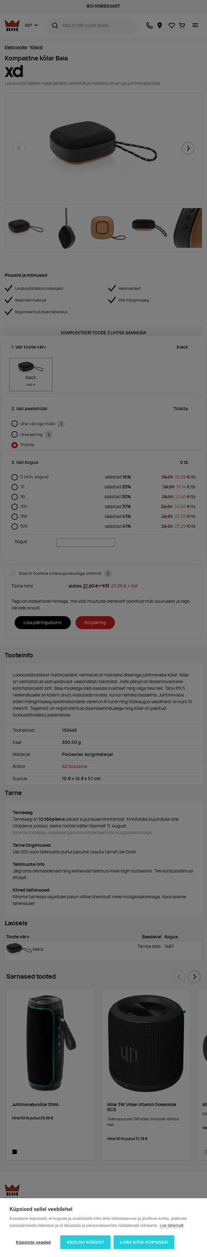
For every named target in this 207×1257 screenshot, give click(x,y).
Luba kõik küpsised (144, 1242)
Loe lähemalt (171, 1225)
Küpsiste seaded (33, 1242)
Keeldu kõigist (85, 1242)
